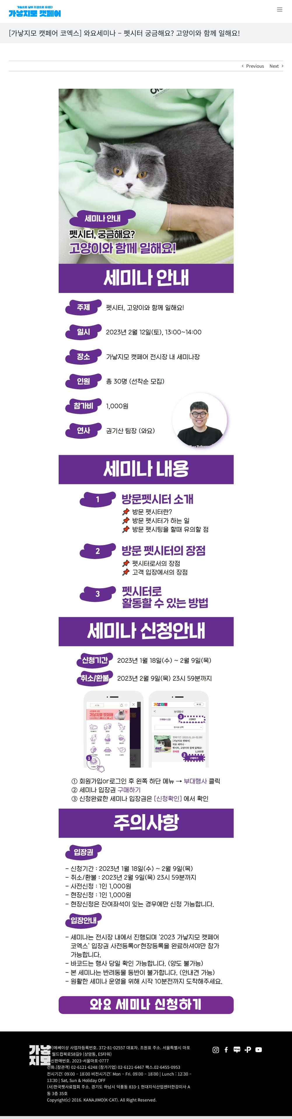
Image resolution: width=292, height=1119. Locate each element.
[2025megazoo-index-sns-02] (216, 1047)
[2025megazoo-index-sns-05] (237, 1047)
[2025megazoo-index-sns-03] (258, 1047)
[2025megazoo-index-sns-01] (226, 1047)
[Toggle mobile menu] (280, 9)
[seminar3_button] (146, 998)
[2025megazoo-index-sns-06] (248, 1047)
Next (274, 66)
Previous (255, 66)
